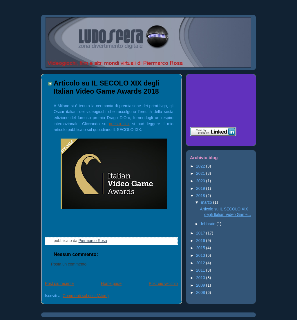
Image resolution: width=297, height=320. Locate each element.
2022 (201, 166)
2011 (201, 270)
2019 (201, 188)
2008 (201, 292)
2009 (201, 285)
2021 (201, 173)
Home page (111, 283)
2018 (201, 196)
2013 (201, 255)
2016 (201, 241)
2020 (201, 181)
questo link (119, 124)
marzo (207, 202)
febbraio (208, 224)
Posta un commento (68, 264)
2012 (201, 263)
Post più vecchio (163, 283)
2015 (201, 248)
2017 (201, 233)
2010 (201, 278)
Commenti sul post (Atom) (86, 296)
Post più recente (59, 283)
